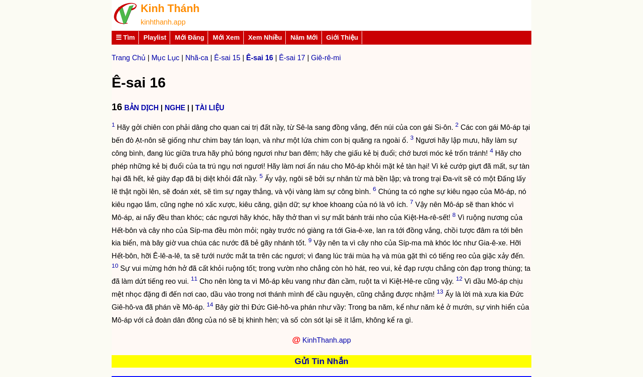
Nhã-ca (197, 58)
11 (194, 278)
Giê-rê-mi (326, 58)
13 (440, 291)
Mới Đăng (189, 37)
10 (115, 265)
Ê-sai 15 (227, 58)
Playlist (154, 37)
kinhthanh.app (163, 22)
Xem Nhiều (265, 37)
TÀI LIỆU (209, 108)
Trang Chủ (129, 58)
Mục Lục (165, 58)
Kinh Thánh (170, 8)
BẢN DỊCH (141, 108)
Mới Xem (226, 37)
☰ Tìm (125, 37)
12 (459, 278)
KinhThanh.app (326, 340)
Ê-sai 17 (292, 58)
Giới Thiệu (342, 37)
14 (210, 304)
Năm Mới (303, 37)
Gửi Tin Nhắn (322, 361)
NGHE (175, 108)
